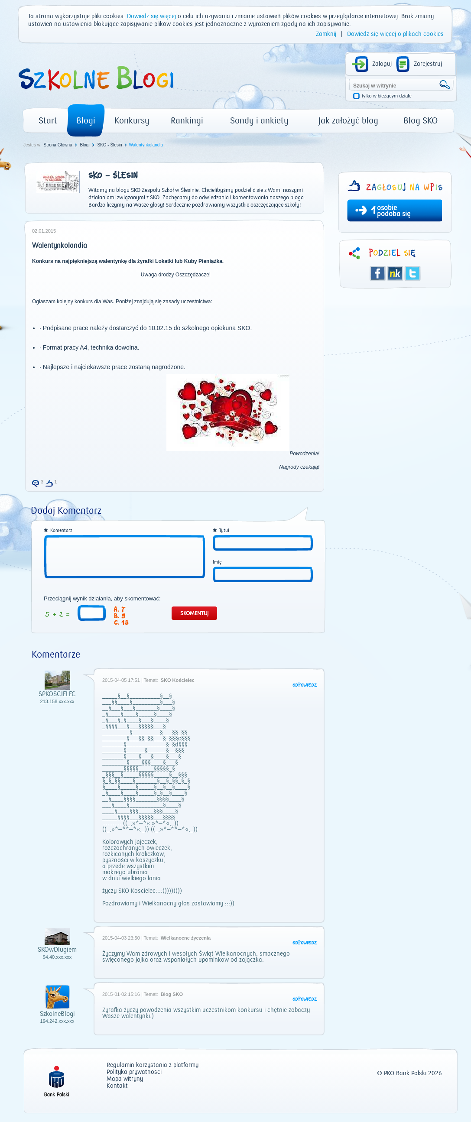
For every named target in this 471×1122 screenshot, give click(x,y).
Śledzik (395, 273)
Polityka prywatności (134, 1072)
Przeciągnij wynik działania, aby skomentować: (102, 599)
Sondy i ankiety (259, 121)
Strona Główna (57, 145)
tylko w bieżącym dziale (387, 96)
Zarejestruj (428, 64)
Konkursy (131, 121)
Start (48, 121)
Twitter (412, 273)
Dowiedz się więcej (151, 16)
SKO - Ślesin (109, 145)
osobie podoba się (393, 211)
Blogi (85, 121)
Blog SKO (420, 121)
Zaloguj (382, 64)
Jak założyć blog (348, 121)
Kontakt (117, 1086)
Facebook (378, 273)
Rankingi (187, 121)
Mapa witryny (125, 1079)
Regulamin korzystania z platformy (152, 1065)
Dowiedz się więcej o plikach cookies (395, 34)
